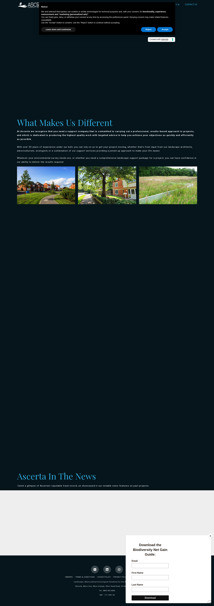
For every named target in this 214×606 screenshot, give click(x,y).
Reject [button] (148, 29)
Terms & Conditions (85, 577)
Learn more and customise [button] (58, 29)
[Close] (210, 536)
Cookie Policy (104, 577)
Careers (69, 577)
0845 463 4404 (109, 591)
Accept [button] (165, 29)
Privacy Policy (120, 577)
